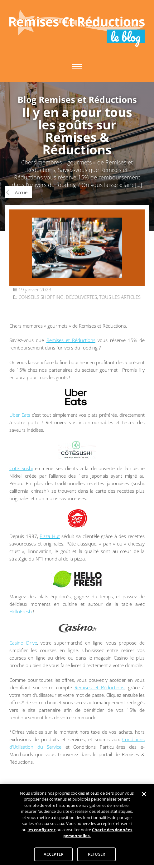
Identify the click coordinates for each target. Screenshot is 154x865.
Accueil (22, 192)
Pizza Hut (50, 536)
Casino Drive (23, 643)
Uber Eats (20, 415)
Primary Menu (77, 66)
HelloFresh (20, 611)
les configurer (41, 834)
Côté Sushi (21, 468)
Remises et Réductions (71, 340)
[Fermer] (144, 798)
